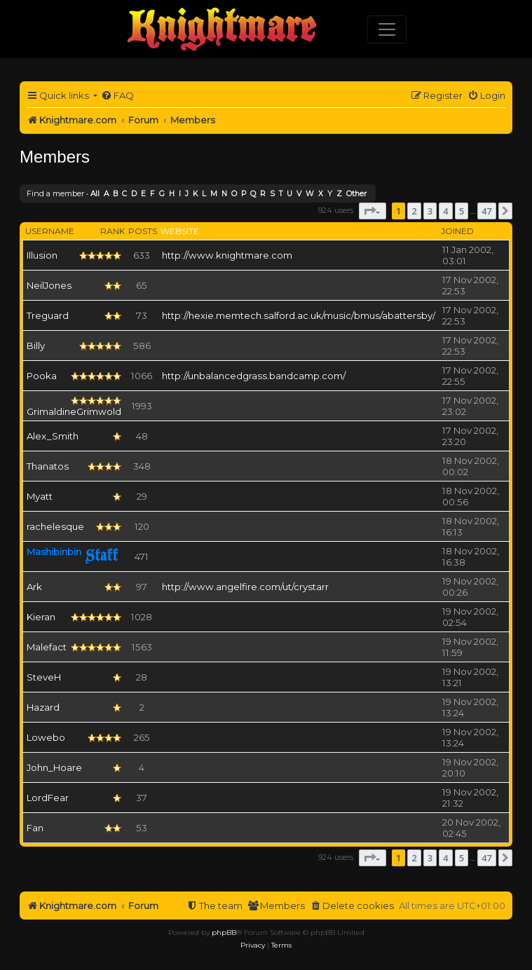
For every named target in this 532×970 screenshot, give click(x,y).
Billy (36, 345)
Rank (112, 231)
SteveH (44, 677)
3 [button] (430, 211)
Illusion (42, 255)
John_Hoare (54, 767)
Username (49, 231)
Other (356, 193)
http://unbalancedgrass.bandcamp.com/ (254, 375)
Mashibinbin (54, 551)
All (95, 193)
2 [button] (413, 211)
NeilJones (49, 285)
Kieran (41, 616)
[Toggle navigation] (387, 29)
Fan (35, 827)
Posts (142, 231)
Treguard (48, 315)
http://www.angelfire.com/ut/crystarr (245, 586)
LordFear (48, 797)
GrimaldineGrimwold (74, 411)
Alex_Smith (53, 436)
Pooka (42, 375)
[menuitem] (117, 96)
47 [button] (487, 211)
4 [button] (445, 211)
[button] (372, 211)
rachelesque (55, 526)
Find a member (55, 193)
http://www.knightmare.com (227, 255)
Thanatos (48, 466)
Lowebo (46, 737)
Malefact (47, 647)
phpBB (224, 932)
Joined (457, 231)
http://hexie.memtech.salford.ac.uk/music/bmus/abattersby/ (298, 315)
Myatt (40, 496)
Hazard (43, 707)
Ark (34, 586)
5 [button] (461, 211)
